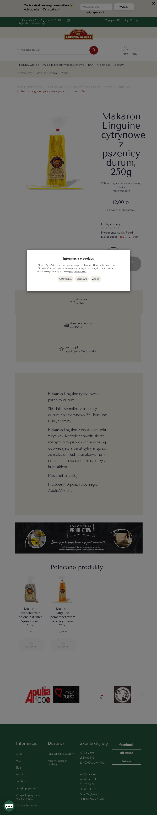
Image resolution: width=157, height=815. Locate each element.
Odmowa (82, 278)
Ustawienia (65, 278)
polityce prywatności (77, 272)
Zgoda (95, 278)
